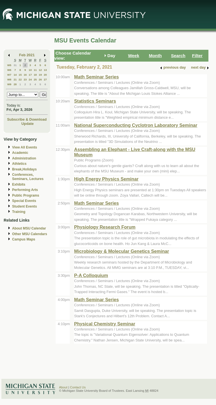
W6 (9, 69)
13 (45, 69)
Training (18, 212)
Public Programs (25, 195)
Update (27, 124)
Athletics (19, 164)
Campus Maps (23, 239)
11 (35, 69)
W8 (9, 79)
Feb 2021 (27, 55)
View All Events (24, 147)
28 (15, 84)
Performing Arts (25, 190)
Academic (20, 153)
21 (15, 79)
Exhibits (18, 184)
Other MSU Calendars (29, 234)
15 (20, 74)
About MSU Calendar (29, 228)
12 (40, 69)
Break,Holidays (24, 169)
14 (15, 74)
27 (45, 79)
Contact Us (78, 387)
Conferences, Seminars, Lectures (28, 177)
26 (40, 79)
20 (45, 74)
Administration (24, 158)
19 (40, 74)
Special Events (24, 201)
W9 (9, 84)
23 (25, 79)
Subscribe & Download (27, 119)
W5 (9, 65)
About (63, 387)
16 (25, 74)
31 (15, 65)
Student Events (24, 206)
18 (35, 74)
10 (30, 69)
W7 (9, 74)
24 (30, 79)
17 (30, 74)
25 (35, 79)
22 (20, 79)
